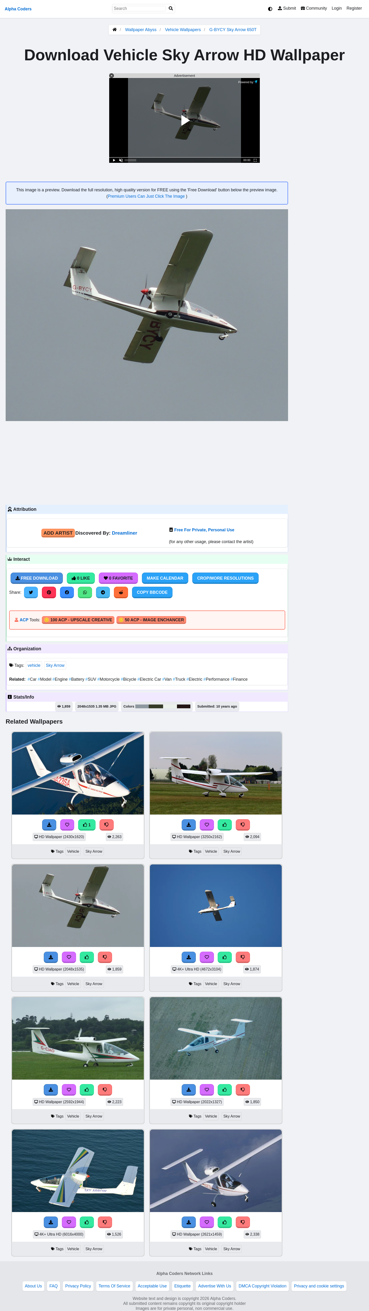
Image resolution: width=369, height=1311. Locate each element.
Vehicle (73, 851)
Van (167, 679)
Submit (287, 8)
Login (337, 8)
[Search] (171, 8)
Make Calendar (165, 578)
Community (314, 8)
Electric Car (149, 679)
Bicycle (129, 679)
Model (45, 679)
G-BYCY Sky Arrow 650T (233, 29)
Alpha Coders (18, 9)
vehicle (34, 665)
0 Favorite (118, 578)
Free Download (37, 578)
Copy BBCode (152, 592)
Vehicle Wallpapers (183, 29)
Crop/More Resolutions (225, 578)
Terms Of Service (114, 1286)
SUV (91, 679)
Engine (60, 679)
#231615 (183, 706)
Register (354, 8)
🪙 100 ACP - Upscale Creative (78, 620)
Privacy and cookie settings (319, 1286)
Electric (194, 679)
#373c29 (156, 706)
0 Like (81, 578)
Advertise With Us (214, 1286)
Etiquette (182, 1286)
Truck (179, 679)
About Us (33, 1286)
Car (33, 679)
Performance (217, 679)
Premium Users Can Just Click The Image (147, 196)
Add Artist (58, 533)
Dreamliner (124, 533)
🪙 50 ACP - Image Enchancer (151, 620)
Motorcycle (109, 679)
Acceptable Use (152, 1286)
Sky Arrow (55, 665)
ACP (24, 620)
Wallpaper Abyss (140, 29)
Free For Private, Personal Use (204, 530)
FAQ (53, 1286)
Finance (239, 679)
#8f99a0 (142, 706)
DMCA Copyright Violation (262, 1286)
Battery (77, 679)
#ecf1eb (170, 706)
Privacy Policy (78, 1286)
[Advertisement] (147, 462)
